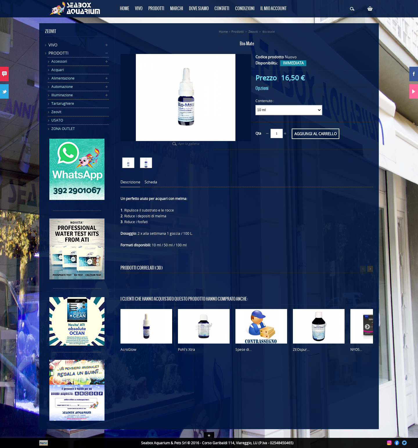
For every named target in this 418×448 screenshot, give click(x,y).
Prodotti (58, 53)
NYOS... (356, 349)
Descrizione (130, 182)
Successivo (370, 269)
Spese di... (243, 349)
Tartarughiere (62, 103)
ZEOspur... (301, 349)
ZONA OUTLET (63, 128)
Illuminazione (62, 95)
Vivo (52, 45)
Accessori (59, 61)
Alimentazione (63, 78)
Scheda (151, 182)
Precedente (363, 269)
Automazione (62, 86)
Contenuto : (265, 100)
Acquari (57, 69)
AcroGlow (128, 349)
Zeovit (56, 111)
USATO (57, 120)
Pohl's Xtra (186, 349)
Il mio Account (273, 8)
